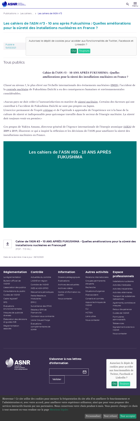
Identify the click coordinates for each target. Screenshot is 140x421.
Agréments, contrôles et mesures (124, 304)
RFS (5, 302)
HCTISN (89, 313)
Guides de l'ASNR (11, 295)
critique (48, 110)
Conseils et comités (94, 299)
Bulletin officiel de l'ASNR (12, 282)
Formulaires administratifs (119, 318)
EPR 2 (33, 302)
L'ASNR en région (39, 281)
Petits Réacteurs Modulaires (38, 297)
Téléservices (118, 323)
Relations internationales (96, 277)
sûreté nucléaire (88, 102)
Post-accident (91, 295)
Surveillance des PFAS (41, 306)
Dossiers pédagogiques (69, 277)
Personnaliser (93, 416)
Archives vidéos (65, 288)
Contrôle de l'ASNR (40, 285)
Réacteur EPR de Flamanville (39, 311)
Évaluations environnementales (12, 307)
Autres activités (96, 272)
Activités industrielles (122, 289)
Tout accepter (127, 416)
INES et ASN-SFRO (39, 288)
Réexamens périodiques (42, 292)
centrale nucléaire (17, 89)
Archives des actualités (68, 285)
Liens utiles (90, 316)
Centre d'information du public (69, 293)
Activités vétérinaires (122, 292)
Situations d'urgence (95, 291)
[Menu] (135, 4)
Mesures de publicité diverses (13, 314)
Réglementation (15, 272)
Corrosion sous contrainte (42, 316)
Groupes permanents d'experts (95, 282)
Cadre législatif (10, 299)
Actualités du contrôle (41, 277)
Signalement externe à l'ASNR (123, 328)
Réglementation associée (11, 327)
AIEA (127, 127)
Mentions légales (59, 409)
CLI (86, 309)
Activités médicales (122, 285)
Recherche (90, 287)
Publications (63, 281)
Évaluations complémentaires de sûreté (40, 326)
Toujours (84, 51)
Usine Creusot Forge (40, 320)
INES (114, 85)
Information (66, 272)
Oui (74, 51)
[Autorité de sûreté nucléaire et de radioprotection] (14, 4)
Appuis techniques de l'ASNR (95, 303)
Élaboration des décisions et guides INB (15, 320)
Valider (56, 379)
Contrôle (37, 272)
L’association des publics (14, 287)
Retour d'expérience (122, 309)
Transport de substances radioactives (124, 297)
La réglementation (12, 277)
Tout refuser (110, 416)
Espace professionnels (123, 274)
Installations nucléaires (123, 281)
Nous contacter (65, 299)
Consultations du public (14, 291)
